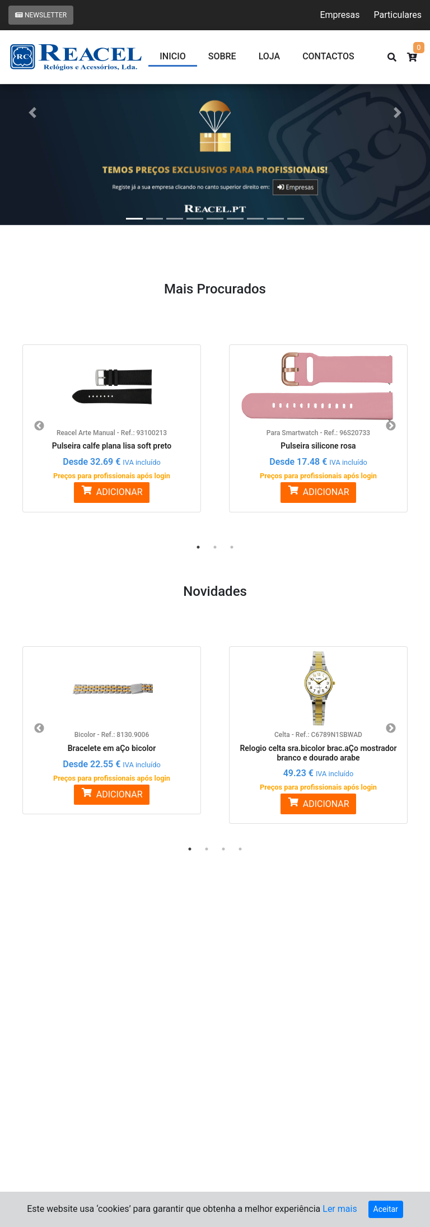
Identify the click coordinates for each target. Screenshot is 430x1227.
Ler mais (339, 1208)
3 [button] (231, 547)
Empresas (339, 15)
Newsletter (41, 15)
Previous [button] (39, 426)
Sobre (222, 56)
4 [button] (240, 849)
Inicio (172, 56)
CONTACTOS (328, 56)
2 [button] (215, 547)
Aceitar (385, 1209)
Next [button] (390, 426)
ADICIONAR (111, 491)
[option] (111, 421)
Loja (270, 56)
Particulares (398, 15)
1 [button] (198, 547)
